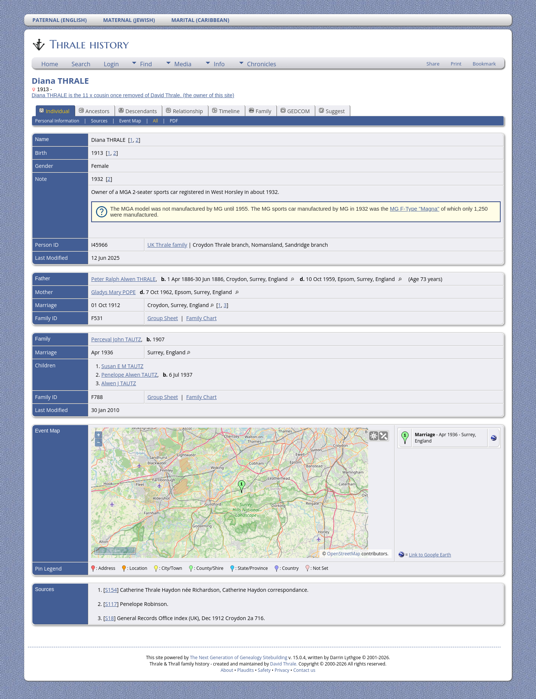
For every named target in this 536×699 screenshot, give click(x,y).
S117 (111, 603)
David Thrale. (283, 664)
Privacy (282, 670)
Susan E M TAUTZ (122, 366)
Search (80, 64)
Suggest (332, 111)
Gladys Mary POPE (113, 292)
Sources (99, 121)
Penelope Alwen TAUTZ (129, 374)
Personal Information (57, 121)
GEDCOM (295, 111)
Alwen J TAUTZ (118, 383)
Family (260, 111)
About (227, 670)
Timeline (226, 111)
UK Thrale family (167, 244)
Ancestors (94, 111)
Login (111, 64)
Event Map (130, 121)
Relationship (184, 111)
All (155, 121)
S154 (111, 589)
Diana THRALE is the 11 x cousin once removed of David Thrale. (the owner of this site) (133, 95)
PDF (174, 121)
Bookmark (484, 63)
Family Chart (201, 318)
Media (182, 64)
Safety (264, 670)
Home (49, 64)
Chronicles (261, 64)
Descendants (138, 111)
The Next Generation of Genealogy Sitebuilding (238, 657)
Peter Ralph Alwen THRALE (123, 279)
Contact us (304, 670)
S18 (109, 618)
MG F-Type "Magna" (415, 209)
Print (456, 63)
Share (433, 63)
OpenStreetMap (343, 553)
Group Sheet (162, 318)
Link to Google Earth (430, 555)
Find (146, 64)
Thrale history (88, 44)
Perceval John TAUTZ (116, 339)
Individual (54, 111)
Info (219, 64)
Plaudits (245, 670)
